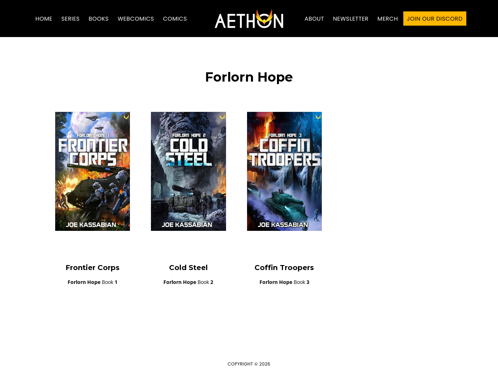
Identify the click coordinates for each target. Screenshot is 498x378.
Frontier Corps (92, 267)
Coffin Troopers (284, 267)
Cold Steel (188, 267)
